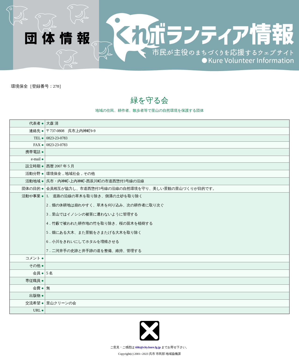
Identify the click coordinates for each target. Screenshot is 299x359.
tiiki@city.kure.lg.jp (148, 347)
